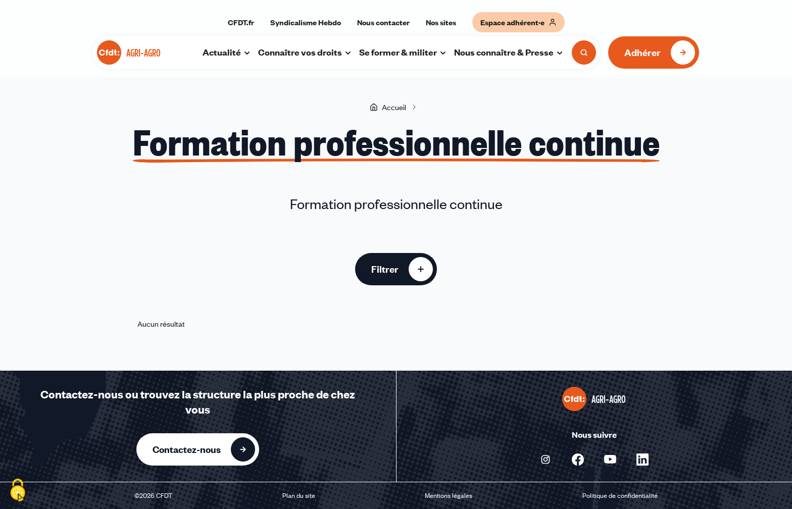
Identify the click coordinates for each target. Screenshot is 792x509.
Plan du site (298, 495)
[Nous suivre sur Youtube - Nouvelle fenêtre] (610, 459)
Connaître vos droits (305, 52)
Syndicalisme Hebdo (305, 22)
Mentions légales (448, 495)
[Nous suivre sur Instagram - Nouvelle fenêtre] (545, 459)
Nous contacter (383, 22)
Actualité (227, 52)
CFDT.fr (241, 22)
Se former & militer (403, 52)
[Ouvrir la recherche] (584, 52)
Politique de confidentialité (620, 495)
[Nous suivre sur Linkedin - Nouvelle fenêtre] (642, 459)
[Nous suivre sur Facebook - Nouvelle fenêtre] (578, 459)
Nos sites (441, 22)
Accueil (388, 107)
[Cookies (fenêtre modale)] (17, 491)
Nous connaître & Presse (509, 52)
